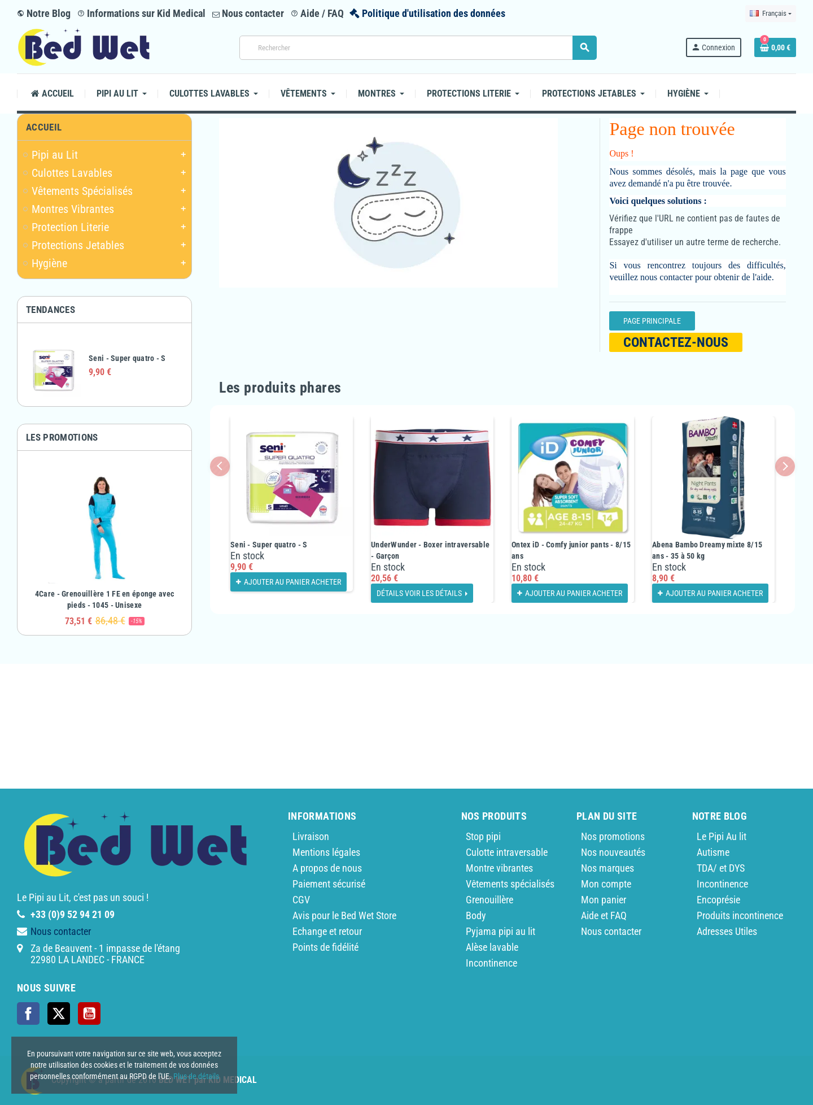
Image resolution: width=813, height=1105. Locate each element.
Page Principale (652, 320)
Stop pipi (483, 836)
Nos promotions (613, 836)
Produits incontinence (740, 915)
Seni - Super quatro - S (127, 358)
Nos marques (607, 868)
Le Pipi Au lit (721, 836)
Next (785, 466)
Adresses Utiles (727, 931)
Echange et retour (327, 931)
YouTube (89, 1013)
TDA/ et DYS (721, 868)
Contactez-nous (675, 342)
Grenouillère (489, 900)
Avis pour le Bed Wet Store (344, 915)
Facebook (28, 1013)
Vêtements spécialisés (510, 884)
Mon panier (603, 900)
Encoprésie (718, 900)
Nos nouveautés (613, 852)
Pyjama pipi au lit (500, 931)
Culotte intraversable (507, 852)
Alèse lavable (492, 947)
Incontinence (491, 963)
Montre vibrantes (499, 868)
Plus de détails (196, 1076)
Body (476, 915)
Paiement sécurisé (328, 884)
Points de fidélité (325, 947)
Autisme (713, 852)
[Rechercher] (417, 48)
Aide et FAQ (604, 915)
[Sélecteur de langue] (770, 13)
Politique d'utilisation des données (433, 13)
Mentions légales (326, 852)
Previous (220, 466)
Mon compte (606, 884)
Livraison (310, 836)
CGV (301, 900)
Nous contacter (248, 13)
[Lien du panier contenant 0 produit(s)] (775, 47)
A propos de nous (327, 868)
